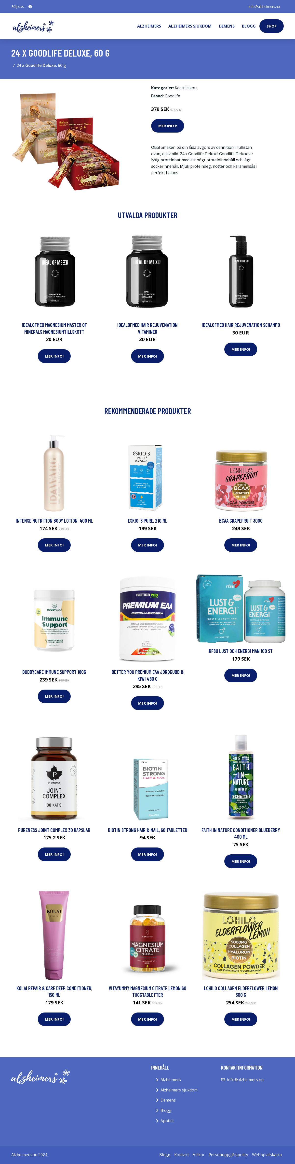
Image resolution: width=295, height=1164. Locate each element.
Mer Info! (167, 125)
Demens (227, 26)
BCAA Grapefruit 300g (241, 520)
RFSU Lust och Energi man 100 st (241, 651)
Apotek (167, 1120)
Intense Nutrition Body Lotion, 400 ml (54, 520)
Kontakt (181, 1154)
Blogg (249, 26)
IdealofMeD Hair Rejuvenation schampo (241, 325)
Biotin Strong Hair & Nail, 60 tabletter (147, 830)
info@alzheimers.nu (264, 6)
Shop (272, 26)
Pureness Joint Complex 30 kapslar (54, 830)
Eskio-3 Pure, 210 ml (147, 520)
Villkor (199, 1154)
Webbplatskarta (267, 1154)
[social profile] (30, 6)
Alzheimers (149, 26)
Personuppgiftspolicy (228, 1154)
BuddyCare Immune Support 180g (54, 672)
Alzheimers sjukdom (190, 26)
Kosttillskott (186, 88)
